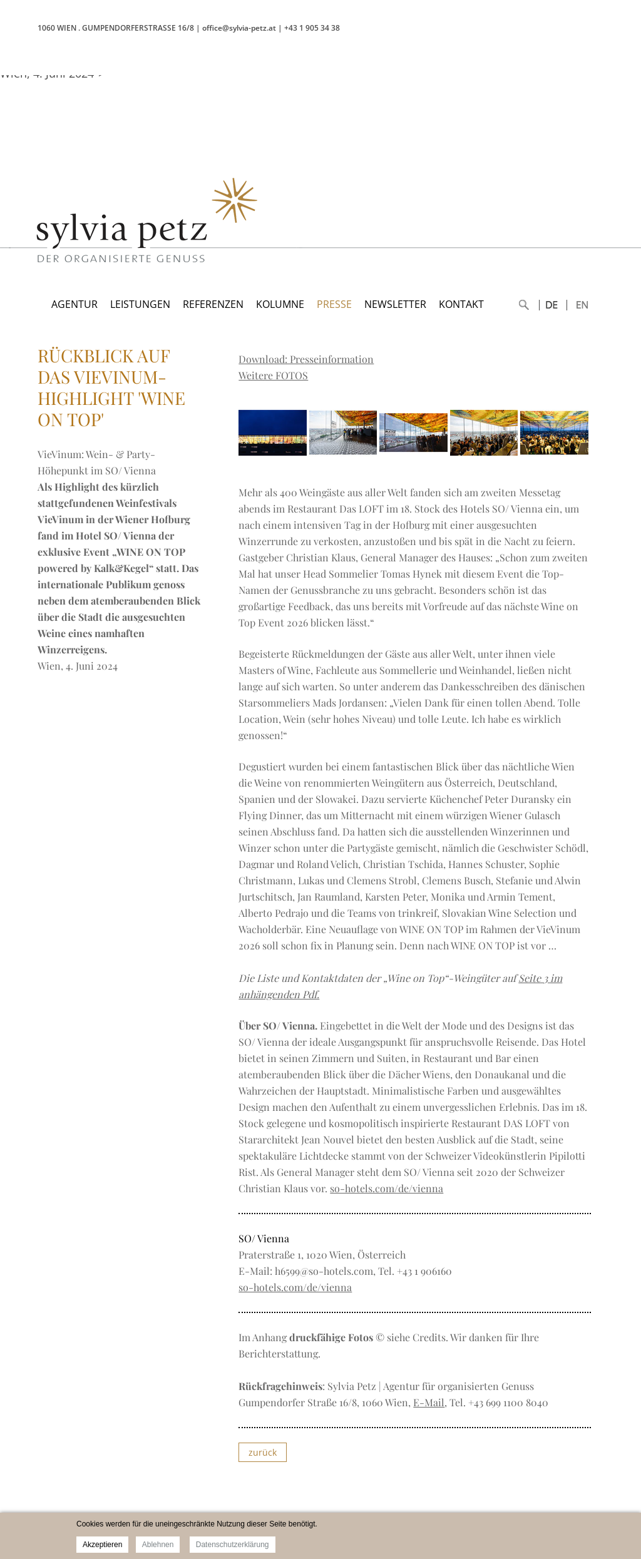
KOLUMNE (280, 304)
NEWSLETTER (395, 304)
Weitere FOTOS (273, 375)
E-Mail (428, 1402)
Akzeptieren (102, 1544)
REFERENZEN (213, 304)
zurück (263, 1452)
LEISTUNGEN (140, 304)
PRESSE (334, 304)
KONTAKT (461, 304)
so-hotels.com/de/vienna (386, 1188)
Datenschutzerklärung (232, 1544)
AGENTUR (74, 304)
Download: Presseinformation (306, 358)
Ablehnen (158, 1544)
